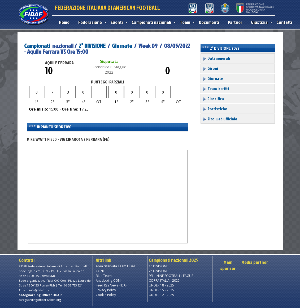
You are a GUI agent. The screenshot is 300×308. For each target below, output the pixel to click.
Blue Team (104, 275)
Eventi (118, 22)
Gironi (210, 68)
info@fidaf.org (39, 290)
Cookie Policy (106, 295)
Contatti (284, 22)
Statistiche (214, 109)
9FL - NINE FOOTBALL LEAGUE (171, 275)
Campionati (37, 45)
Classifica (213, 99)
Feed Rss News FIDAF (111, 285)
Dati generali (216, 58)
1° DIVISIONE (158, 266)
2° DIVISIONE (92, 45)
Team (186, 22)
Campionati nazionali (152, 22)
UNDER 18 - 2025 (161, 285)
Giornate (122, 45)
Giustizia (260, 22)
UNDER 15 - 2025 (161, 290)
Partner (235, 22)
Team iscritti (215, 88)
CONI (100, 271)
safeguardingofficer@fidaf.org (40, 300)
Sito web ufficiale (219, 119)
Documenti (209, 22)
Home (64, 22)
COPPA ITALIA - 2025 (164, 280)
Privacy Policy (106, 290)
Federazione (91, 22)
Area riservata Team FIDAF (116, 266)
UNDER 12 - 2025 (161, 295)
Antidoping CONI (108, 280)
